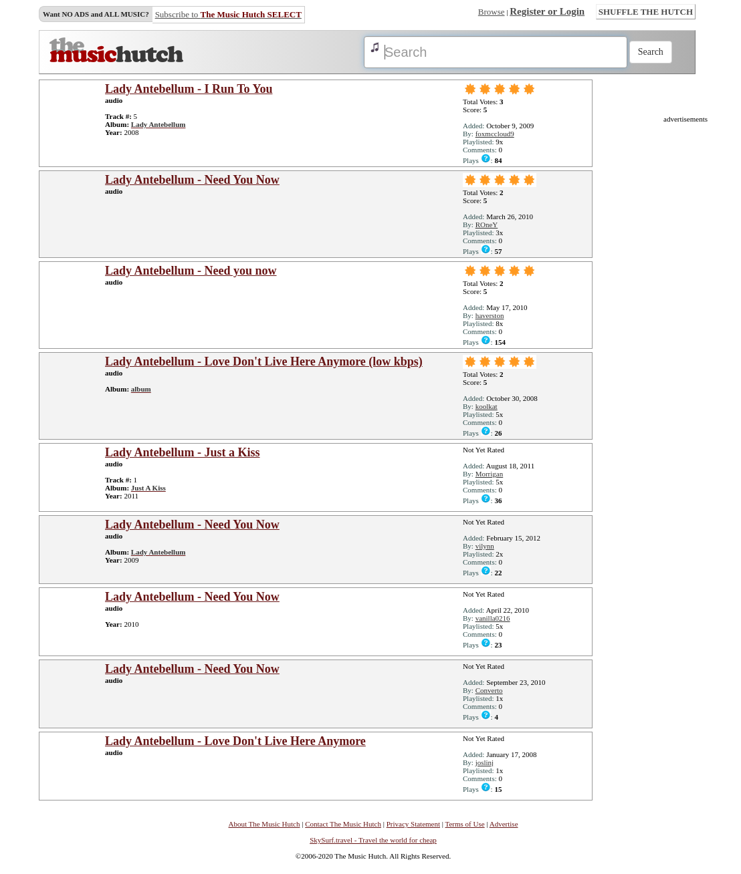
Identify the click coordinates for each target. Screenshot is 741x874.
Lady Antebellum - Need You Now (192, 179)
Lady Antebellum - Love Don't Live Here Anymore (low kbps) (264, 361)
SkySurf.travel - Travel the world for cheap (373, 840)
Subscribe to (228, 14)
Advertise (504, 824)
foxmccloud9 (494, 134)
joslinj (484, 762)
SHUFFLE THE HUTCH (646, 12)
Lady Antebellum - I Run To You (188, 89)
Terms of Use (465, 824)
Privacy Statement (413, 824)
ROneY (486, 225)
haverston (489, 315)
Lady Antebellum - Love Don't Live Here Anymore (235, 741)
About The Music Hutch (264, 824)
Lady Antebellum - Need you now (191, 270)
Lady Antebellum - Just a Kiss (182, 452)
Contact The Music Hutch (343, 824)
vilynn (484, 546)
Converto (489, 690)
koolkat (486, 406)
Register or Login (547, 11)
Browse (491, 12)
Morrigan (489, 474)
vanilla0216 (492, 618)
